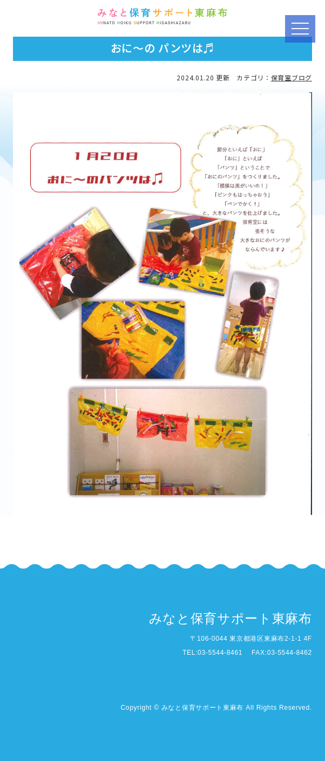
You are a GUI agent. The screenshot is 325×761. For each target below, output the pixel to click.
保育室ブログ (291, 77)
